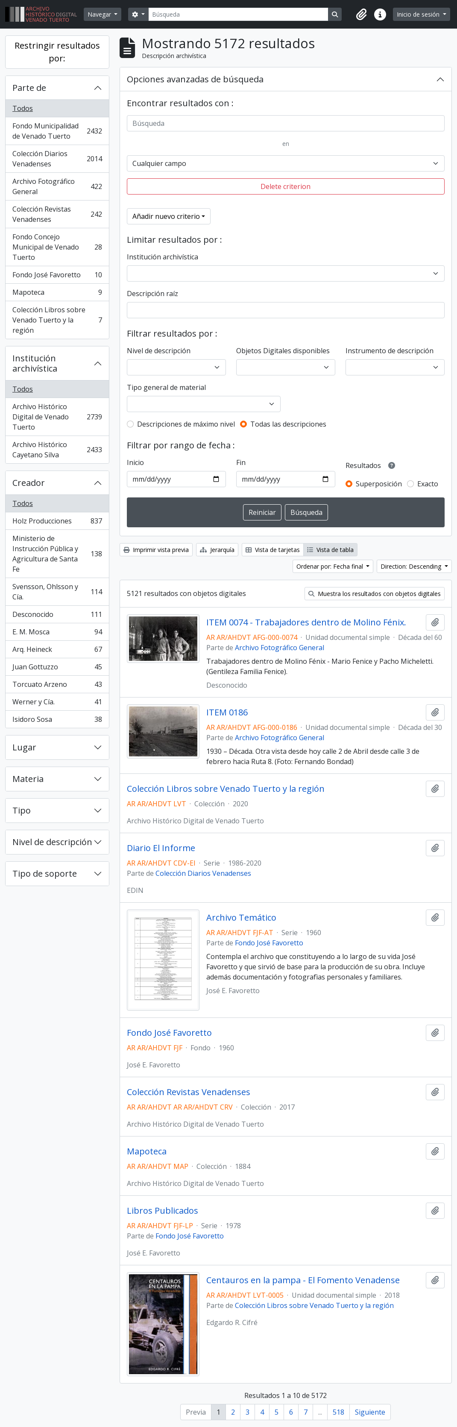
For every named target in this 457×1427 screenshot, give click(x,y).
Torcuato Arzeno (57, 686)
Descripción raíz (152, 293)
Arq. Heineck (57, 651)
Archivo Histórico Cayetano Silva (57, 449)
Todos (22, 108)
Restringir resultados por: (57, 52)
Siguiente (370, 1412)
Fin (241, 462)
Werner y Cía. (57, 704)
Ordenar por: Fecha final (330, 566)
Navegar (100, 14)
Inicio (135, 462)
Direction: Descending (412, 566)
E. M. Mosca (57, 634)
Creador (28, 482)
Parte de (29, 87)
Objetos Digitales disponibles (283, 350)
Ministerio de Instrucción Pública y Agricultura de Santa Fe (57, 554)
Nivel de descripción (52, 842)
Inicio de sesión (419, 14)
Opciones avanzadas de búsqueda (195, 79)
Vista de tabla (330, 550)
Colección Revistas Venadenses (57, 214)
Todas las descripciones (288, 424)
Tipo (21, 810)
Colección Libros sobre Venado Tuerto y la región (57, 320)
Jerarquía (217, 550)
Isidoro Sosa (57, 721)
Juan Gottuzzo (57, 669)
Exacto (427, 483)
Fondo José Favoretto (57, 277)
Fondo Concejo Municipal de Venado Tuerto (57, 247)
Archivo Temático (241, 918)
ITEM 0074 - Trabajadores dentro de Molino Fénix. (306, 622)
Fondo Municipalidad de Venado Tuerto (57, 131)
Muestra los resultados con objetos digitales (374, 594)
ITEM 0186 (227, 712)
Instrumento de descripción (390, 350)
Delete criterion (286, 186)
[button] (361, 14)
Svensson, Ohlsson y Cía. (57, 592)
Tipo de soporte (44, 873)
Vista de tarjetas (273, 550)
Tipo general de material (166, 387)
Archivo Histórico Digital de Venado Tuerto (57, 417)
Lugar (24, 747)
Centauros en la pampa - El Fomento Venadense (303, 1280)
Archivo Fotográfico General (57, 186)
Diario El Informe (161, 848)
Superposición (379, 483)
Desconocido (57, 616)
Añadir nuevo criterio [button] (166, 216)
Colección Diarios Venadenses (57, 159)
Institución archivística (34, 363)
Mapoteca (57, 294)
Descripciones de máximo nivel (186, 424)
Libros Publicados (162, 1211)
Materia (28, 779)
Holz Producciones (57, 523)
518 (338, 1412)
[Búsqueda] (238, 14)
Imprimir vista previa (156, 550)
